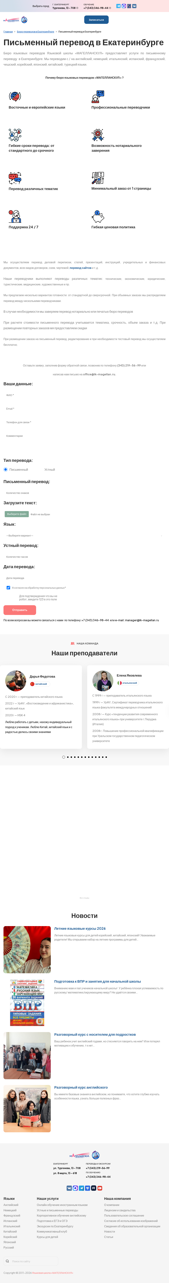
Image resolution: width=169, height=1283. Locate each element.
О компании (111, 1205)
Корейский (10, 1237)
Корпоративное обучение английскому (61, 1215)
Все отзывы (84, 898)
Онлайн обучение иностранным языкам (62, 1205)
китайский (41, 683)
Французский (11, 1215)
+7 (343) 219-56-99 (98, 1168)
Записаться (96, 19)
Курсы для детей (47, 1237)
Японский (9, 1242)
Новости (109, 1231)
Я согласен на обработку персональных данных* (39, 587)
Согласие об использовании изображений (131, 1221)
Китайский (10, 1231)
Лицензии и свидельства (120, 1210)
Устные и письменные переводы (57, 1210)
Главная (8, 31)
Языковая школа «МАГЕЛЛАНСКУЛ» (52, 1272)
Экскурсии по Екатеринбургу (55, 1226)
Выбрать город (41, 5)
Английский (10, 1205)
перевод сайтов (81, 268)
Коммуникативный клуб (52, 1231)
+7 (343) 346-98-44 (96, 7)
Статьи (108, 1237)
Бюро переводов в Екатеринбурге (35, 31)
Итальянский (11, 1226)
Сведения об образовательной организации (132, 1226)
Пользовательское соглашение (124, 1215)
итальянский (130, 682)
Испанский (10, 1221)
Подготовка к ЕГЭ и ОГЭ (52, 1221)
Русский (8, 1247)
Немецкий (9, 1210)
